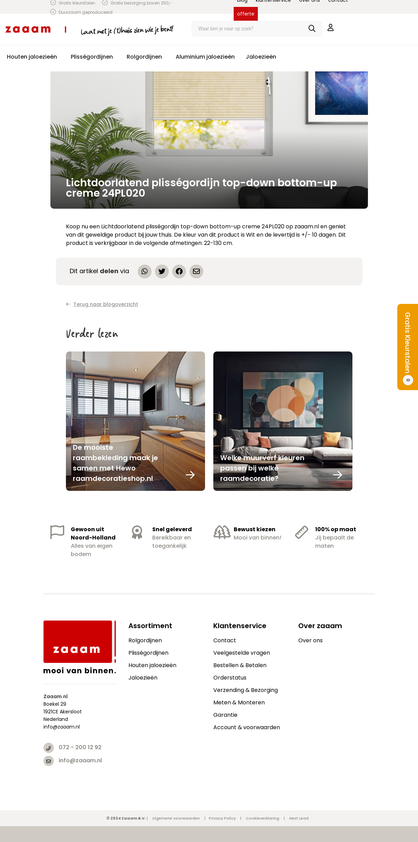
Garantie (225, 715)
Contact (224, 640)
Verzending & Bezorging (245, 690)
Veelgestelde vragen (241, 653)
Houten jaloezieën (152, 665)
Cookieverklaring (262, 818)
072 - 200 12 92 (80, 747)
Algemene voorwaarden (176, 818)
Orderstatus (229, 678)
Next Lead (299, 818)
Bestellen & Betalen (239, 665)
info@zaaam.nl (80, 760)
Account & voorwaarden (246, 727)
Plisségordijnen (148, 653)
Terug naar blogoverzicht (102, 304)
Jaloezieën (142, 678)
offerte (245, 13)
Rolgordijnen (145, 640)
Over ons (310, 640)
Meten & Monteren (239, 702)
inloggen (331, 27)
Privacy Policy (222, 818)
